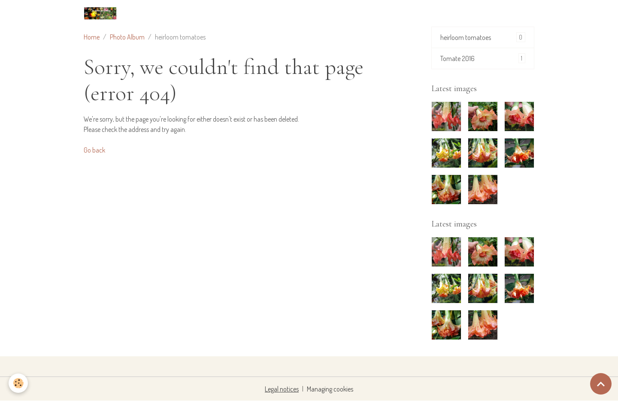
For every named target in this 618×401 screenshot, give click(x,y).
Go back (94, 150)
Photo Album (127, 37)
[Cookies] (18, 383)
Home (92, 37)
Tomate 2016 (482, 58)
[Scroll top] (601, 384)
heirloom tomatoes (482, 37)
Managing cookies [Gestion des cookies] (330, 389)
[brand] (102, 13)
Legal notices (282, 389)
